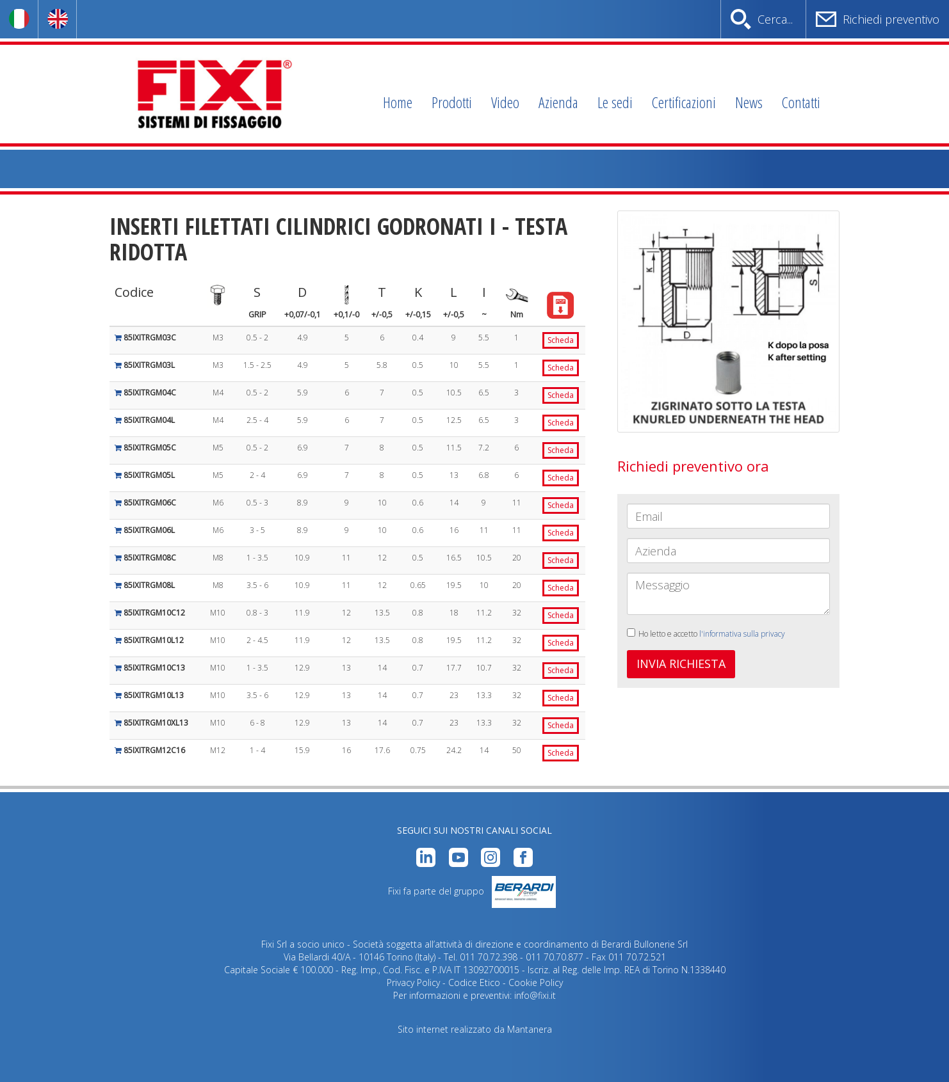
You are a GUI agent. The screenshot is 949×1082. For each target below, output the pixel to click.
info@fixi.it (535, 995)
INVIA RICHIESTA (681, 663)
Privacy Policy (413, 982)
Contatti (801, 102)
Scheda (561, 340)
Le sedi (615, 102)
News (749, 102)
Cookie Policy (535, 982)
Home (397, 102)
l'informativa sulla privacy (742, 633)
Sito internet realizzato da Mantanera (475, 1029)
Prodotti (452, 102)
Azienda (558, 102)
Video (505, 102)
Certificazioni (684, 102)
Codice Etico (474, 982)
